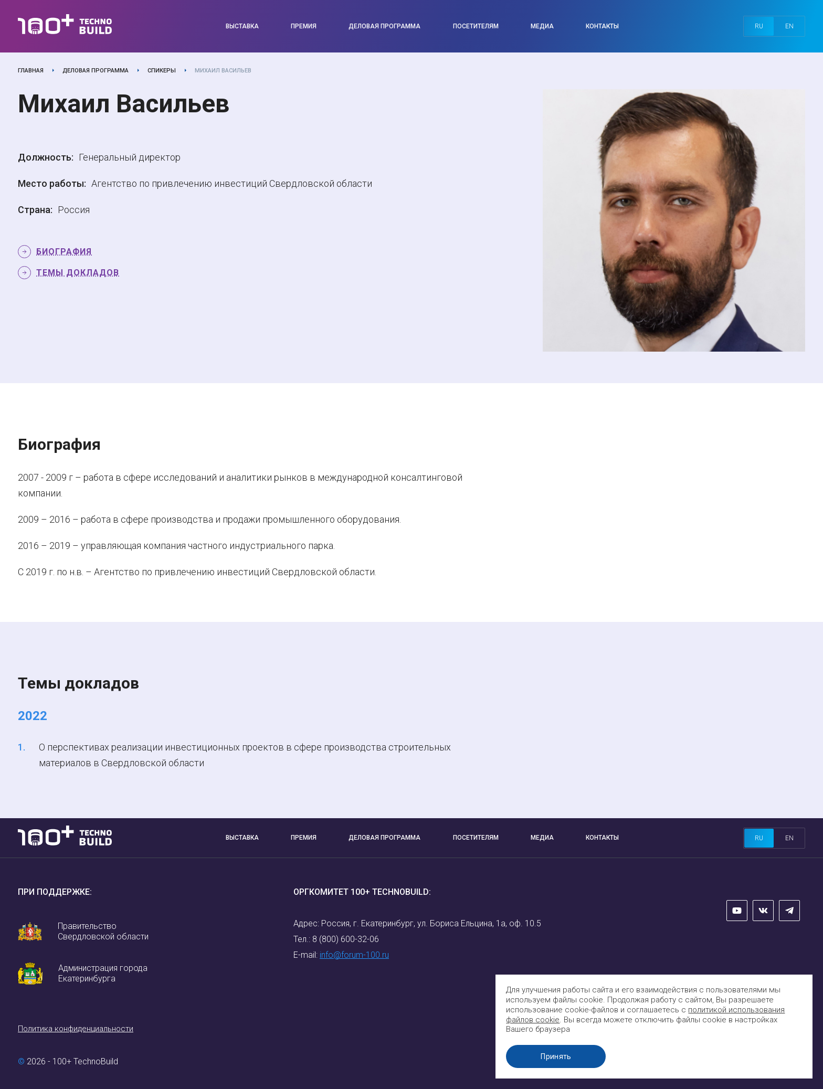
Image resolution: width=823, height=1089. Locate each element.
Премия (303, 26)
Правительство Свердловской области (103, 931)
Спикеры (161, 70)
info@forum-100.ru (354, 955)
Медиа (542, 26)
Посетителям (476, 26)
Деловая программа (384, 26)
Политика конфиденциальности (75, 1028)
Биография (64, 252)
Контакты (602, 26)
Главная (31, 70)
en (789, 26)
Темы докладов (77, 273)
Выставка (242, 26)
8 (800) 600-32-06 (345, 939)
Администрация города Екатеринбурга (102, 973)
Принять (558, 1056)
